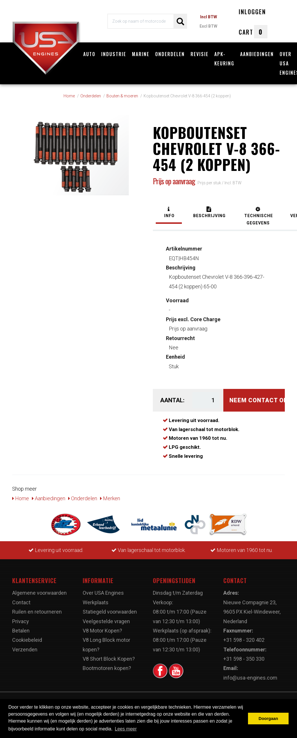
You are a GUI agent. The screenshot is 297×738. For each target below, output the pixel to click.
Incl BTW (208, 17)
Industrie (113, 54)
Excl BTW (208, 26)
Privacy (20, 621)
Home (20, 498)
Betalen (21, 631)
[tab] (169, 213)
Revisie (200, 54)
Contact (21, 602)
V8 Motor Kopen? (102, 631)
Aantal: (172, 400)
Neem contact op (257, 400)
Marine (140, 54)
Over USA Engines (103, 593)
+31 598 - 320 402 (244, 640)
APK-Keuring (224, 59)
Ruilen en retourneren (37, 612)
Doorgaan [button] (268, 718)
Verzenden (24, 649)
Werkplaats (95, 602)
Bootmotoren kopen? (107, 668)
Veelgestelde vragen (106, 621)
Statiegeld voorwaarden (110, 612)
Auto (89, 54)
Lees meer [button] (126, 728)
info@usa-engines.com (250, 678)
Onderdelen (170, 54)
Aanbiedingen (257, 54)
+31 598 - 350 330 (244, 659)
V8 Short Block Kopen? (109, 659)
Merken (110, 498)
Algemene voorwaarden (39, 593)
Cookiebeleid (27, 640)
